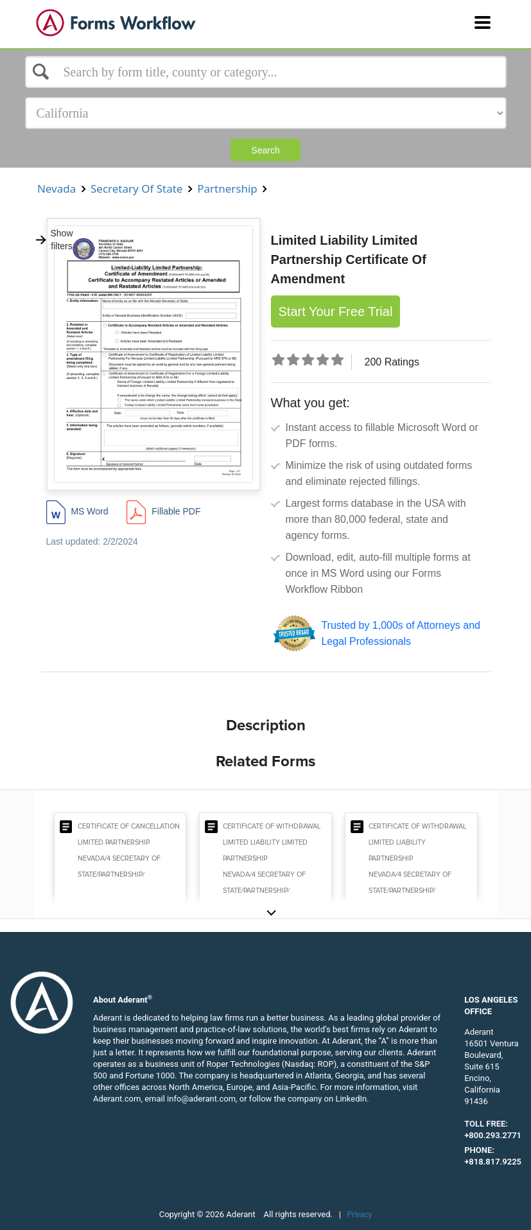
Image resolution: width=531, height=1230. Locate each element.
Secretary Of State (137, 188)
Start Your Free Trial (336, 311)
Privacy (359, 1214)
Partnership (227, 188)
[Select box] (266, 72)
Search (265, 150)
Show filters (54, 239)
